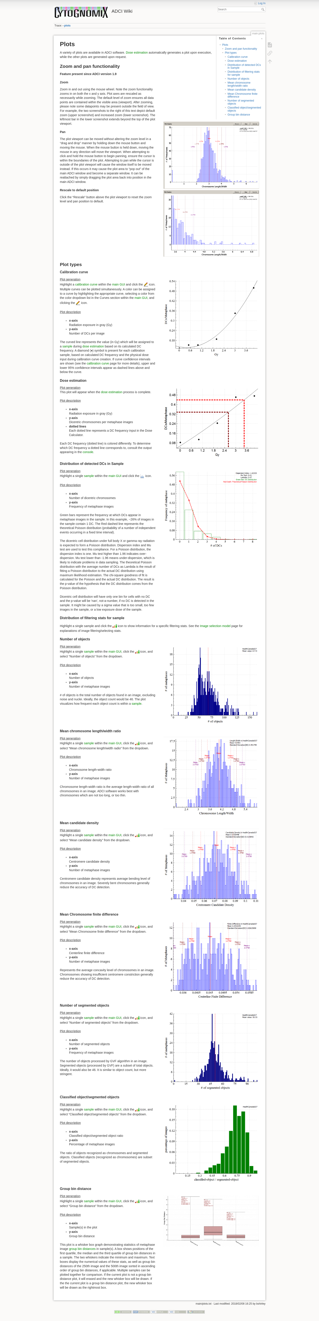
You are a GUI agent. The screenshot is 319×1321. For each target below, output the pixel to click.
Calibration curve (237, 56)
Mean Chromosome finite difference (242, 95)
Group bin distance (238, 114)
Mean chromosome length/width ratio (238, 84)
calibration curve (86, 284)
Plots (225, 44)
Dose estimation (237, 60)
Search (263, 9)
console (88, 452)
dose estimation (93, 346)
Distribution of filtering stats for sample (243, 73)
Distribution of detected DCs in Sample (244, 66)
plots (67, 25)
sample (67, 346)
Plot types (231, 52)
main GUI (118, 284)
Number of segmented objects (240, 102)
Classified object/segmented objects (244, 109)
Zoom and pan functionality (241, 48)
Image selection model (215, 625)
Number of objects (238, 78)
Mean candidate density (241, 89)
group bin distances (82, 1249)
